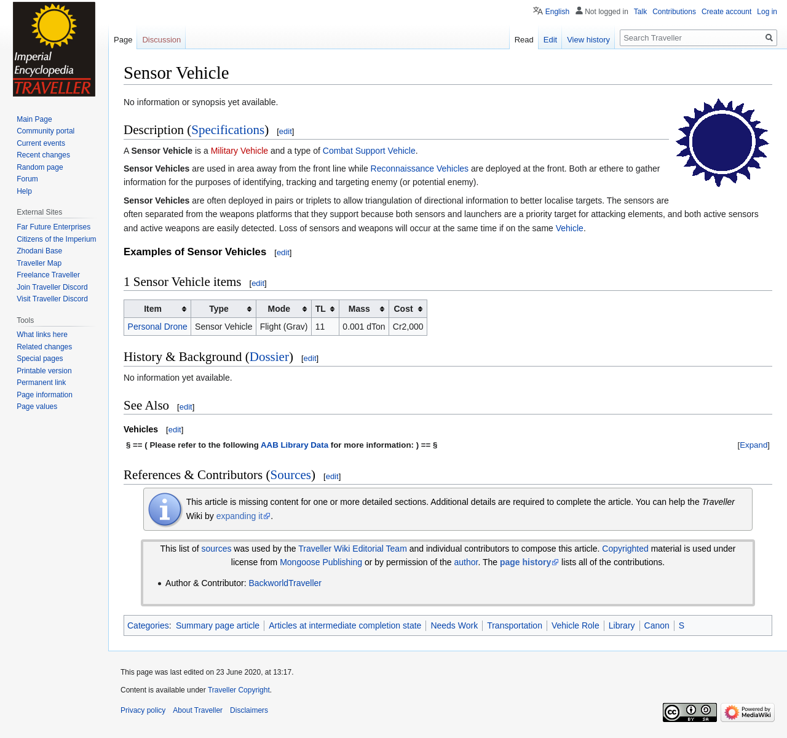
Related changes (44, 347)
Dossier (269, 356)
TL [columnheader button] (320, 309)
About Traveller (198, 710)
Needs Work (454, 625)
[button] (753, 444)
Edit (550, 39)
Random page (40, 167)
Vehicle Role (575, 625)
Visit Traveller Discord (52, 299)
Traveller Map (39, 263)
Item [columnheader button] (153, 309)
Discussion (161, 39)
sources (216, 549)
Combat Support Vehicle (369, 151)
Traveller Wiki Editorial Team (352, 549)
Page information (45, 395)
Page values (37, 406)
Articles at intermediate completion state (345, 625)
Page (123, 39)
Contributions (674, 11)
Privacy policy (143, 710)
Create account (726, 11)
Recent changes (43, 155)
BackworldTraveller (285, 583)
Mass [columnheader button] (359, 309)
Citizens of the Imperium (56, 239)
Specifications (227, 129)
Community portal (45, 131)
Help (24, 191)
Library (622, 625)
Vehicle (569, 228)
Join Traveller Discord (52, 287)
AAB (270, 445)
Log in (767, 11)
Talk (640, 11)
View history (588, 39)
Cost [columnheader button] (403, 309)
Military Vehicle (239, 151)
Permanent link (41, 382)
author (466, 562)
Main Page (34, 119)
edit (285, 131)
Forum (27, 179)
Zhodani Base (39, 251)
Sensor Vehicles (156, 168)
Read (524, 39)
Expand (753, 445)
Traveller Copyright (239, 690)
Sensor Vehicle (161, 151)
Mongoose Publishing (321, 562)
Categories (148, 625)
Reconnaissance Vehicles (420, 168)
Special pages (40, 358)
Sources (291, 474)
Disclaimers (249, 710)
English (557, 11)
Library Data (304, 445)
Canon (657, 625)
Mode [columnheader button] (279, 309)
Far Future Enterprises (53, 227)
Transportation (514, 625)
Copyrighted (625, 549)
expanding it (239, 516)
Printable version (44, 371)
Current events (41, 143)
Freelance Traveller (48, 275)
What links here (42, 334)
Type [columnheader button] (219, 309)
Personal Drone (158, 326)
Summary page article (217, 625)
